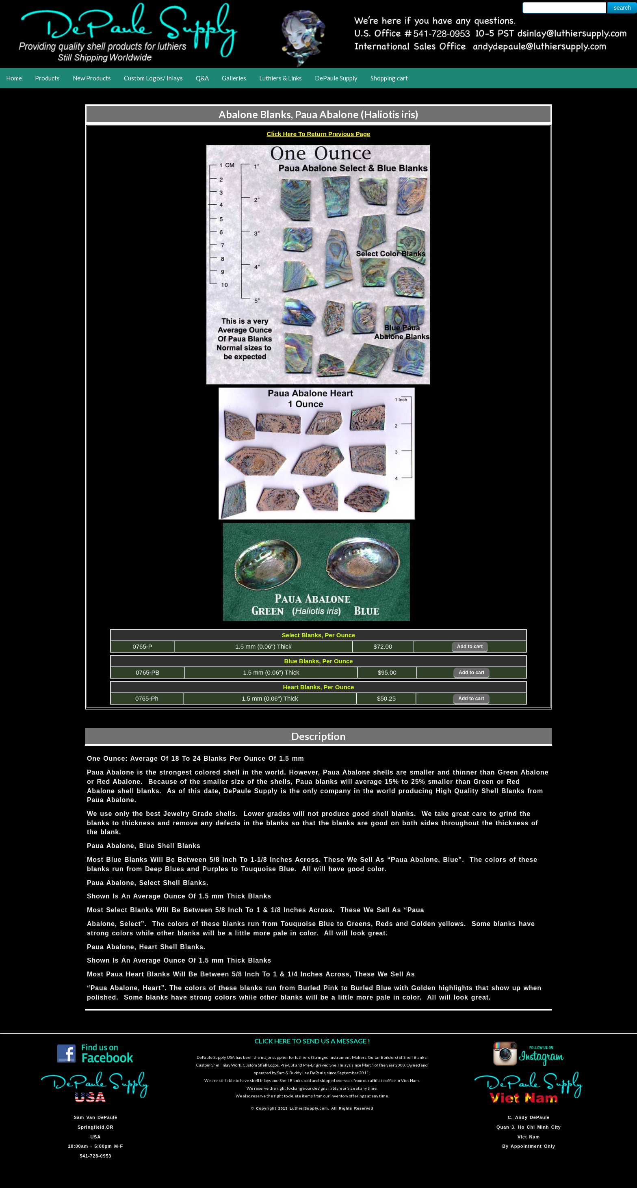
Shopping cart (389, 78)
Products (47, 78)
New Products (92, 78)
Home (14, 78)
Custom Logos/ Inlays (153, 78)
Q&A (202, 78)
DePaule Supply (336, 78)
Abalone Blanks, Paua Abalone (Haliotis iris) (318, 114)
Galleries (234, 78)
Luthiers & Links (280, 78)
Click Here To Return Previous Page (318, 133)
